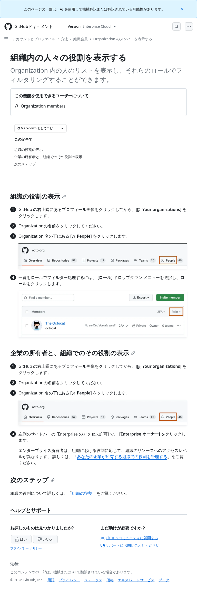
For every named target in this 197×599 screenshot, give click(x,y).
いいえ (45, 539)
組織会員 (80, 38)
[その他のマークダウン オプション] (62, 128)
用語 (51, 579)
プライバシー (69, 579)
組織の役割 (82, 493)
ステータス (93, 579)
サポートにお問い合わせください (130, 545)
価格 (110, 579)
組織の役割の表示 (38, 196)
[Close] (182, 8)
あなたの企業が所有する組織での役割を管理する (122, 456)
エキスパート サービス (136, 579)
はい (21, 539)
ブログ (164, 579)
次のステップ (32, 480)
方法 (64, 38)
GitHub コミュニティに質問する (129, 537)
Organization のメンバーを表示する (122, 38)
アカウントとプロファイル (33, 38)
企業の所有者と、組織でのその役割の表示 (72, 353)
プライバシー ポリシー (26, 548)
